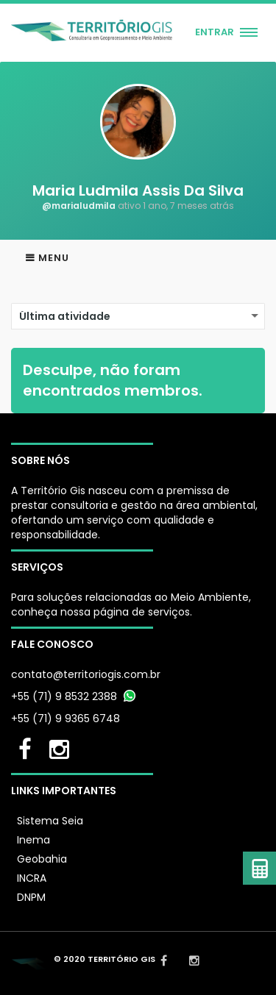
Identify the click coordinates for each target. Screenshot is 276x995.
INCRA (31, 878)
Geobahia (42, 859)
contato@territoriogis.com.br (85, 674)
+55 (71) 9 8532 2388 (64, 696)
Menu (53, 258)
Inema (33, 839)
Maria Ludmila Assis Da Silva (138, 190)
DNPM (31, 897)
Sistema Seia (50, 820)
